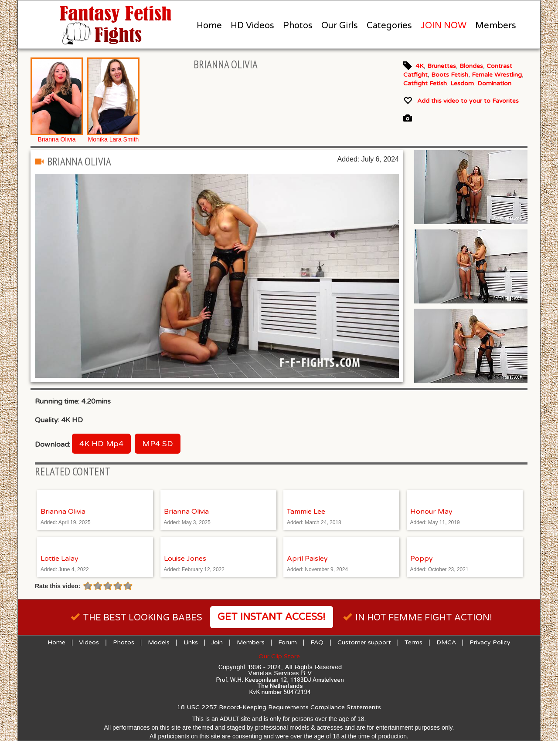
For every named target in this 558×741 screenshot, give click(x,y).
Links (191, 642)
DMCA (446, 642)
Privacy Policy (490, 642)
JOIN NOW (443, 25)
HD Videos (252, 25)
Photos (298, 25)
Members (495, 25)
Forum (287, 642)
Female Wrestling (497, 74)
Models (159, 642)
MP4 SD (157, 443)
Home (209, 25)
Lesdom (462, 83)
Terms (413, 642)
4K (419, 66)
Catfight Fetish (425, 83)
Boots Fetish (449, 74)
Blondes (471, 66)
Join (217, 642)
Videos (89, 642)
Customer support (364, 642)
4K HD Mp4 (101, 443)
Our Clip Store (279, 656)
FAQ (316, 642)
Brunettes (441, 66)
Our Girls (339, 25)
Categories (389, 25)
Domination (494, 83)
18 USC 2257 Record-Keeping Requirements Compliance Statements (279, 707)
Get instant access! (272, 617)
